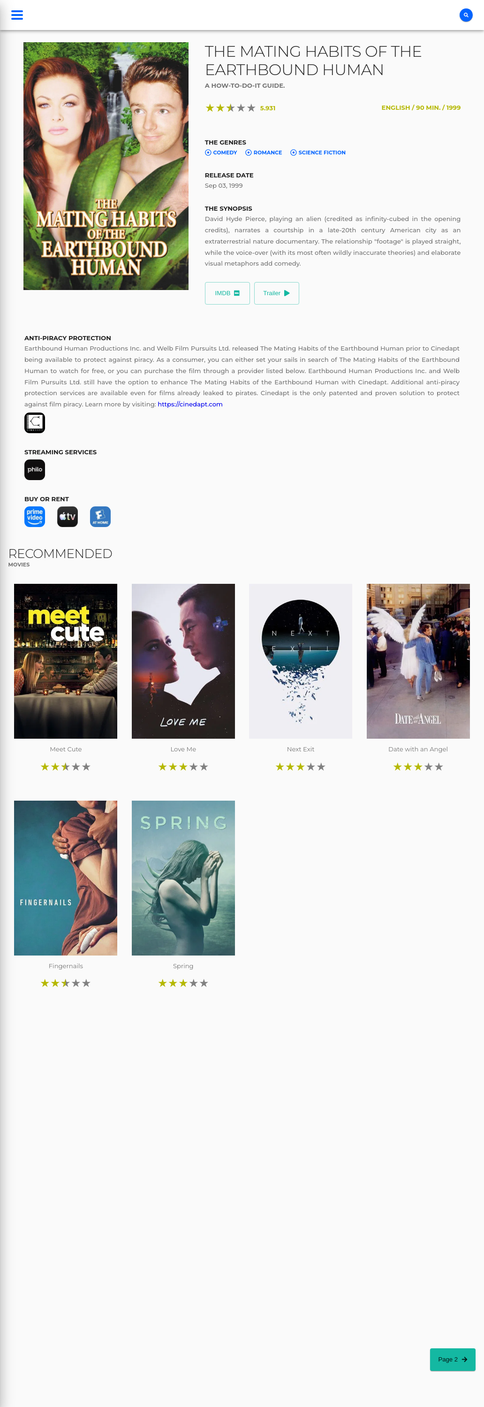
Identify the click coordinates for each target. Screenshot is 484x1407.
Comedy (221, 152)
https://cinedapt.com (190, 404)
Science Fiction (318, 152)
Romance (263, 152)
